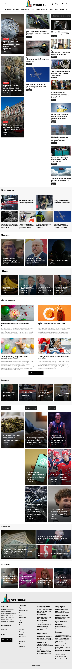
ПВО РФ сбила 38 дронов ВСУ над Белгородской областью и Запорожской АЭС (36, 86)
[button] (4, 4)
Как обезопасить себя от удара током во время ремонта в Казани (27, 202)
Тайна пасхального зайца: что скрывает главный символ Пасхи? (14, 357)
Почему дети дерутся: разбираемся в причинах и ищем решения (62, 617)
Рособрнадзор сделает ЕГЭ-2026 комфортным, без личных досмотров (44, 651)
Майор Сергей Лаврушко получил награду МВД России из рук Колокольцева (44, 612)
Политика (6, 82)
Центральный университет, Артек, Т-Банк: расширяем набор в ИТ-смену (45, 645)
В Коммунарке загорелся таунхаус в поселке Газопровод (43, 225)
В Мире (6, 122)
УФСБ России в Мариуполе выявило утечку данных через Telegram (60, 73)
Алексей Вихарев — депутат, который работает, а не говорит (61, 656)
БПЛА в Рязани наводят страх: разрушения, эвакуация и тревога (59, 138)
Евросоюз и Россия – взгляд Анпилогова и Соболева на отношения (12, 88)
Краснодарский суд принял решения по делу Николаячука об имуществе (37, 59)
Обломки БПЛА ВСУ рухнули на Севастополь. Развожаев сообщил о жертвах (61, 226)
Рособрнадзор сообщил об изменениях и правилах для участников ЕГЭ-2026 (45, 638)
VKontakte (68, 3)
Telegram (57, 3)
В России (6, 38)
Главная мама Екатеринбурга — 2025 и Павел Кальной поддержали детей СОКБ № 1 (62, 649)
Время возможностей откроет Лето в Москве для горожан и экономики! (60, 52)
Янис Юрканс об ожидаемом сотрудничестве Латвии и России (61, 180)
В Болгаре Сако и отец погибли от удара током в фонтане (62, 202)
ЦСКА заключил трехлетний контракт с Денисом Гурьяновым (59, 477)
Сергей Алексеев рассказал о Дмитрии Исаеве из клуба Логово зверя (9, 225)
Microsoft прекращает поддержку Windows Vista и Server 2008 (35, 440)
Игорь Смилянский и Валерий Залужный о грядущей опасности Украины (37, 32)
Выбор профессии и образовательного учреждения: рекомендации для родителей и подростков (62, 624)
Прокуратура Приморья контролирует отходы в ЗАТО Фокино (59, 159)
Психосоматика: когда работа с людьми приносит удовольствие (62, 611)
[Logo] (36, 3)
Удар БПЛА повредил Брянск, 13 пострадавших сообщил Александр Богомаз (26, 226)
